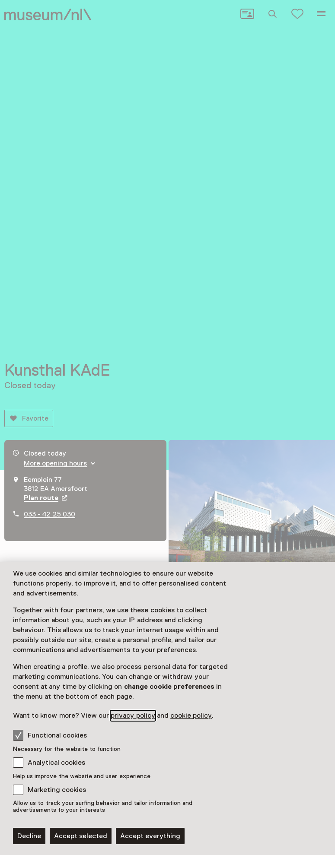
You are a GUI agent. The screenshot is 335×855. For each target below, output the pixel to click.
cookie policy (191, 715)
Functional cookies (50, 735)
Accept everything (150, 836)
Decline (29, 836)
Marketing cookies (57, 790)
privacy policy (133, 715)
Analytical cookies (56, 762)
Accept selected (80, 836)
